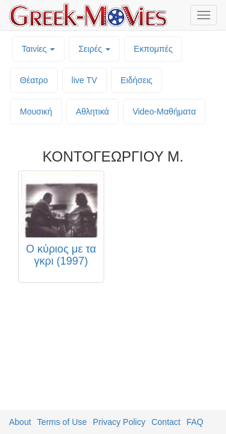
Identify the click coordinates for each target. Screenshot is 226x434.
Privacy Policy (119, 422)
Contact (165, 422)
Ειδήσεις (136, 80)
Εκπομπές (153, 49)
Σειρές (94, 49)
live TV (85, 80)
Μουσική (36, 111)
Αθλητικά (92, 111)
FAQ (194, 422)
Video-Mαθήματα (164, 111)
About (20, 422)
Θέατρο (34, 80)
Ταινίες (38, 49)
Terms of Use (62, 422)
